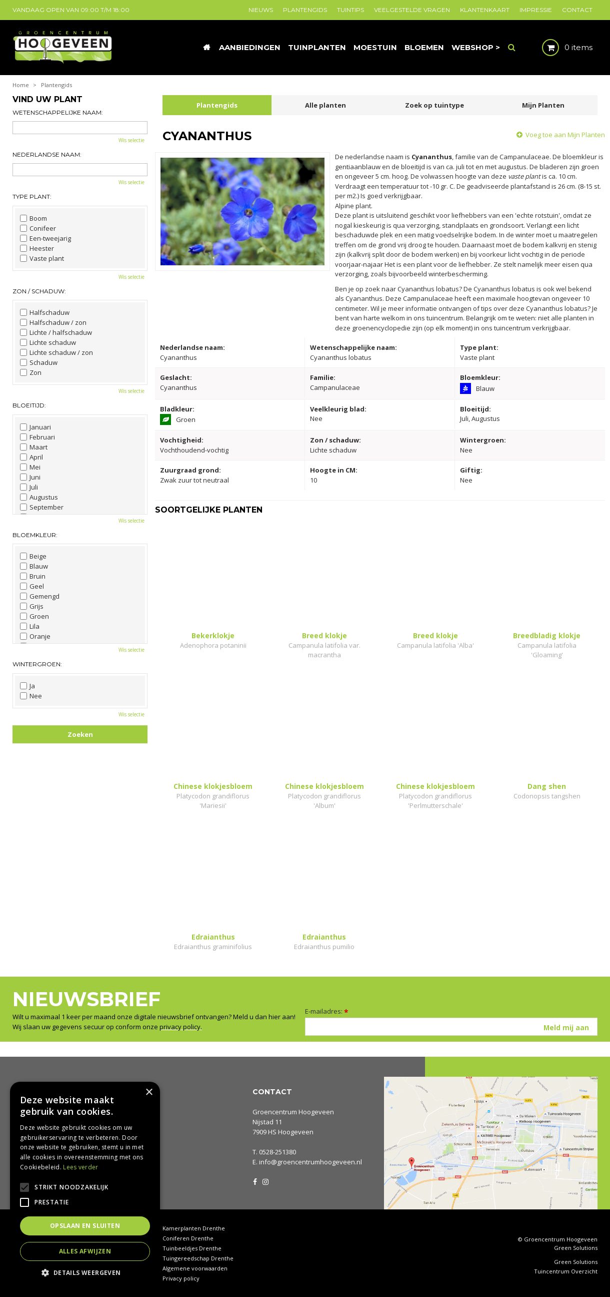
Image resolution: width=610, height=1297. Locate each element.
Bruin (33, 576)
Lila (30, 626)
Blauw (34, 566)
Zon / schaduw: (39, 291)
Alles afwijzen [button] (85, 1251)
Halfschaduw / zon (53, 322)
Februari (37, 437)
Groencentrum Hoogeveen (293, 1111)
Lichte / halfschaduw (56, 332)
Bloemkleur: (35, 535)
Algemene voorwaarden (195, 1268)
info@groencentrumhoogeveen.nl (310, 1161)
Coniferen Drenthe (188, 1238)
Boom (33, 218)
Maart (34, 447)
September (42, 507)
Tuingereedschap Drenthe (198, 1258)
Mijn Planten (543, 105)
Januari (35, 426)
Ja (27, 685)
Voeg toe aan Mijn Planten (565, 134)
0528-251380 (277, 1151)
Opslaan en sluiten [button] (85, 1225)
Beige (33, 556)
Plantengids (217, 105)
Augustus (39, 497)
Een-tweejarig (45, 238)
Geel (32, 586)
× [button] (148, 1092)
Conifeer (38, 228)
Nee (31, 695)
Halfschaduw (45, 312)
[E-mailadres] (451, 1027)
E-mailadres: (326, 1011)
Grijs (32, 606)
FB (255, 1181)
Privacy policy (181, 1278)
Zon (31, 372)
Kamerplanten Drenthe (193, 1228)
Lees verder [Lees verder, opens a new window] (80, 1167)
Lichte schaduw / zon (56, 352)
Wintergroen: (37, 664)
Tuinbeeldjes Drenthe (192, 1248)
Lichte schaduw (48, 342)
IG (265, 1181)
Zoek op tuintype (434, 105)
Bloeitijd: (29, 405)
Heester (37, 248)
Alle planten (325, 105)
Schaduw (39, 362)
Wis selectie (131, 140)
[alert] (85, 1184)
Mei (30, 467)
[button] (85, 1272)
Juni (30, 477)
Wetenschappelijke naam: (57, 112)
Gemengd (40, 596)
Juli (29, 487)
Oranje (35, 636)
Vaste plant (42, 258)
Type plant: (32, 196)
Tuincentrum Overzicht (566, 1271)
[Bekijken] (558, 48)
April (31, 457)
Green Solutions (576, 1247)
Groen (34, 616)
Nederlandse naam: (47, 154)
